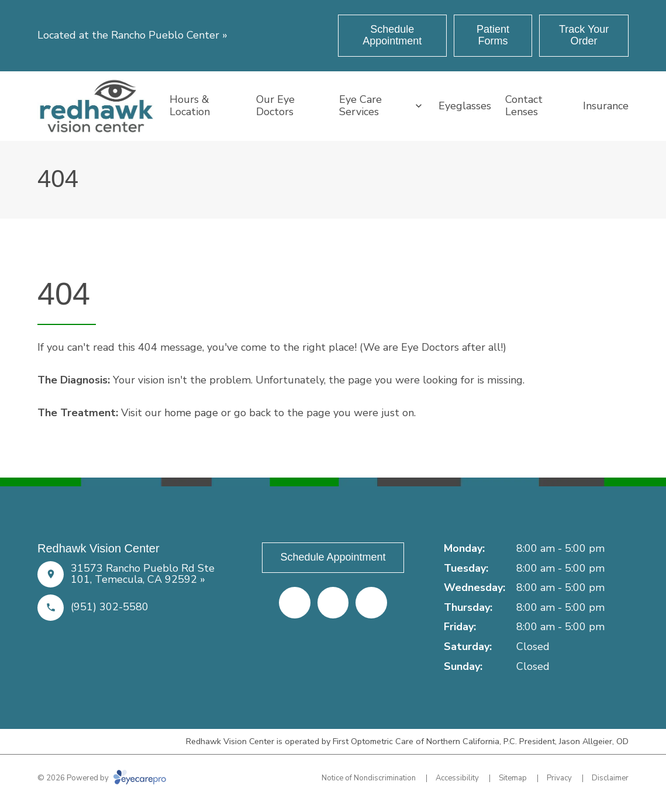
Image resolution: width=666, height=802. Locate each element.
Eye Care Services (360, 105)
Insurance (606, 106)
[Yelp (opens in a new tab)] (333, 602)
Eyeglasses (465, 106)
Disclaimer (610, 778)
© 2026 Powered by (101, 778)
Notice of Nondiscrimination (369, 778)
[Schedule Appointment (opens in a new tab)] (392, 36)
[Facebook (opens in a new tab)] (294, 602)
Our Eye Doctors (275, 105)
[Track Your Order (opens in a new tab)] (584, 36)
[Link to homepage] (96, 106)
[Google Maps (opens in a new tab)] (371, 602)
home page (191, 413)
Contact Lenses (524, 105)
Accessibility (457, 778)
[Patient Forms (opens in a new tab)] (493, 36)
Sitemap (513, 778)
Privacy (559, 778)
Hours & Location (190, 105)
